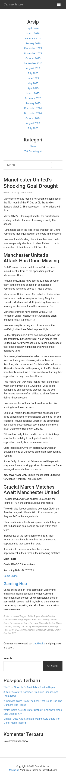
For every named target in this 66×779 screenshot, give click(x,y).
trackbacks (39, 643)
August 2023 (33, 123)
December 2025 (33, 48)
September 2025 (33, 63)
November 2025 (33, 53)
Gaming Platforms (40, 626)
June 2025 (33, 78)
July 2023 (33, 128)
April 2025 (33, 88)
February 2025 (33, 98)
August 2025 (33, 68)
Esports (27, 619)
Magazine (14, 770)
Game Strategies (47, 623)
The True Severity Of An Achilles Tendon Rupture (30, 687)
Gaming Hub (15, 583)
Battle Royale (33, 616)
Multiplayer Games (44, 630)
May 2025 (33, 83)
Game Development (13, 623)
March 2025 (33, 93)
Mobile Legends (27, 630)
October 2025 (33, 58)
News (33, 146)
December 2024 (33, 108)
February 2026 (33, 38)
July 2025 (33, 73)
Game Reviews (30, 623)
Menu (11, 165)
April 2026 (33, 28)
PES (14, 633)
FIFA (34, 619)
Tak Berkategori (33, 151)
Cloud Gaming (48, 616)
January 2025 (33, 103)
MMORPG (13, 630)
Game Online (11, 575)
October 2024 (33, 118)
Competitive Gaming (13, 619)
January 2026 (33, 43)
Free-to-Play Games (47, 619)
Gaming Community (21, 626)
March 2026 (33, 33)
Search (8, 658)
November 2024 (33, 113)
